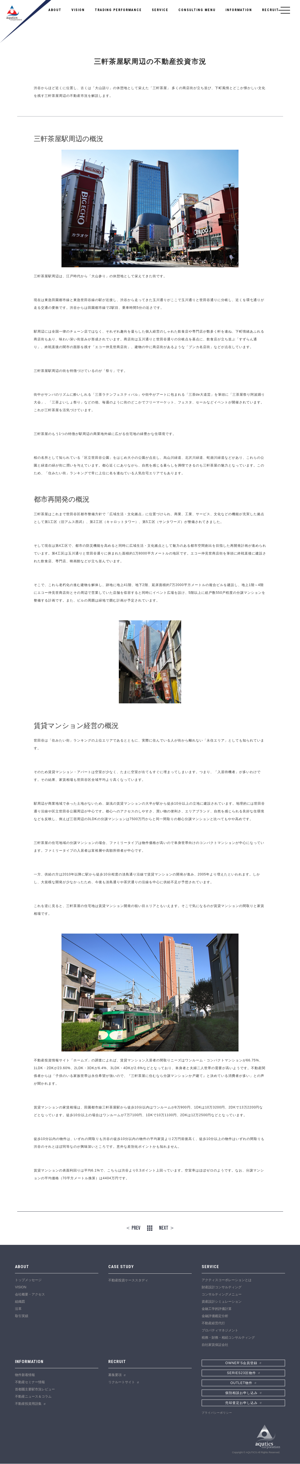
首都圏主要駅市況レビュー (35, 1390)
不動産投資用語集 (28, 1404)
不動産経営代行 (213, 1323)
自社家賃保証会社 (215, 1345)
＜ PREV (132, 1228)
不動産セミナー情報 (30, 1383)
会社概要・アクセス (30, 1295)
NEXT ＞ (167, 1228)
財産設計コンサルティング (222, 1287)
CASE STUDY (121, 1267)
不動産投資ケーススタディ (128, 1280)
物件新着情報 (25, 1375)
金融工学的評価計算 (217, 1309)
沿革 (18, 1309)
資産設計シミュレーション (222, 1302)
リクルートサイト (121, 1383)
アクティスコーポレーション (26, 21)
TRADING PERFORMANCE (118, 10)
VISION (78, 10)
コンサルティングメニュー (222, 1295)
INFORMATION (238, 10)
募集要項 (115, 1375)
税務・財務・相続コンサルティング (228, 1338)
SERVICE (160, 10)
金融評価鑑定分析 (215, 1316)
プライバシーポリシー (217, 1412)
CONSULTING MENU (197, 10)
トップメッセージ (28, 1280)
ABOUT (54, 10)
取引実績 (21, 1316)
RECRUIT (270, 10)
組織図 (20, 1302)
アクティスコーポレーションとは (227, 1280)
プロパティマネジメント (220, 1331)
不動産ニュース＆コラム (33, 1397)
